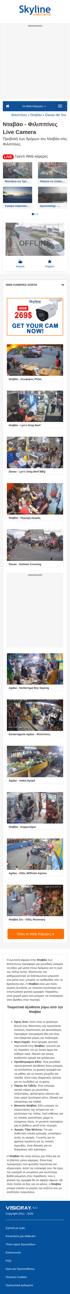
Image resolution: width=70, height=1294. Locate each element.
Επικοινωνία (13, 1252)
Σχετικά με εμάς (15, 1227)
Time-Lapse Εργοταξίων (21, 1244)
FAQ (8, 1260)
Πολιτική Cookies (16, 1277)
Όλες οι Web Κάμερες (35, 934)
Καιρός (20, 263)
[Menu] (60, 106)
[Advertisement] (35, 63)
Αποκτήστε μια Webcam (20, 1236)
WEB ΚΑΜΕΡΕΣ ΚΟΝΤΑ (35, 285)
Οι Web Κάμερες (34, 106)
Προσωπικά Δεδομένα (19, 1285)
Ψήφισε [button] (49, 263)
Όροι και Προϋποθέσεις (20, 1268)
